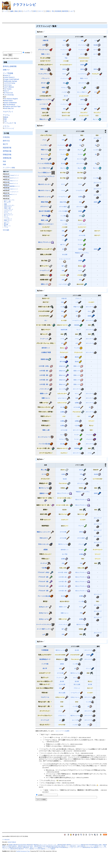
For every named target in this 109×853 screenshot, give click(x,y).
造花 (43, 92)
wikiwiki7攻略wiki (12, 842)
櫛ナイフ (6, 223)
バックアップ (27, 11)
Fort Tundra (7, 89)
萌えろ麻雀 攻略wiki (101, 844)
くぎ (95, 40)
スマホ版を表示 (6, 839)
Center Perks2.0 (9, 77)
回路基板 (76, 325)
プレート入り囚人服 (44, 596)
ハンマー (6, 221)
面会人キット (44, 119)
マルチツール (45, 697)
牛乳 (81, 474)
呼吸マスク (44, 150)
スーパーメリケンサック (43, 624)
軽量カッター (44, 393)
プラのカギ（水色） (44, 572)
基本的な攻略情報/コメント (12, 186)
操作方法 (6, 141)
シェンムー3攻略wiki (50, 848)
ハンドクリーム (82, 73)
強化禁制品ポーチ (44, 659)
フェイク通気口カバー (44, 172)
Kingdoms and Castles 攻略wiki (30, 846)
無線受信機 (64, 329)
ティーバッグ (82, 45)
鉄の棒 (6, 224)
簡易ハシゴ (43, 69)
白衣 (80, 215)
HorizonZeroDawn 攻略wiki (24, 844)
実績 (4, 161)
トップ (5, 11)
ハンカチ (64, 92)
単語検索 (58, 11)
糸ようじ (95, 119)
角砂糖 (95, 45)
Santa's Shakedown (10, 102)
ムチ (43, 634)
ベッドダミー (44, 145)
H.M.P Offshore (9, 87)
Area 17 (6, 91)
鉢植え (44, 87)
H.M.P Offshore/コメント (11, 183)
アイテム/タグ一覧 (10, 123)
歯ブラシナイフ (8, 215)
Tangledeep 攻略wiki (16, 846)
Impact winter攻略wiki (90, 844)
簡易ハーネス (45, 54)
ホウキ (6, 212)
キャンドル (44, 154)
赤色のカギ (62, 380)
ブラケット (78, 298)
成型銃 (45, 549)
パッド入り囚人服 (44, 444)
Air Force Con (8, 93)
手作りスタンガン (9, 205)
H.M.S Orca (7, 85)
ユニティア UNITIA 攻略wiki (48, 847)
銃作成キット (46, 348)
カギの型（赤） (44, 380)
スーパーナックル (9, 200)
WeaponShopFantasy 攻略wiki (57, 846)
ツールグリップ (80, 190)
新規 (48, 11)
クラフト (6, 126)
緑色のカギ (62, 370)
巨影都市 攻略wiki (66, 844)
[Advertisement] (41, 17)
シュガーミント (81, 224)
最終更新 (65, 11)
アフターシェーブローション (64, 119)
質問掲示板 (7, 151)
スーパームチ (45, 720)
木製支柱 (44, 109)
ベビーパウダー (63, 284)
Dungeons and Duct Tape (12, 106)
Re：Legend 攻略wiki (80, 846)
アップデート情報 (9, 167)
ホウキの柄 (82, 235)
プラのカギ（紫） (43, 581)
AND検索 (27, 52)
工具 (5, 121)
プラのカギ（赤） (43, 586)
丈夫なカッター (44, 607)
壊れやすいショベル (44, 196)
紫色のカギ (62, 375)
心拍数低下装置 (46, 352)
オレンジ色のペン (82, 92)
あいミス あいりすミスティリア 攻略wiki (76, 847)
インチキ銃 (44, 664)
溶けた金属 (77, 684)
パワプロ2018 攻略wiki (39, 848)
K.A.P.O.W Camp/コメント (11, 175)
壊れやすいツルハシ (44, 190)
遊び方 (5, 144)
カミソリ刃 (80, 159)
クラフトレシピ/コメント (11, 191)
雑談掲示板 (7, 148)
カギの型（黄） (44, 384)
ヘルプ (71, 11)
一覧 (52, 11)
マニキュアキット (43, 74)
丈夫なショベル (44, 619)
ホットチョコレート (44, 437)
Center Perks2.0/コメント (11, 178)
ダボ (95, 92)
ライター (80, 154)
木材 (64, 40)
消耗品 (6, 117)
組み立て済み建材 (44, 211)
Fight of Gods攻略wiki (61, 847)
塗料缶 (64, 69)
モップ (78, 329)
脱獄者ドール (44, 493)
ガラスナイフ (8, 210)
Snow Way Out (9, 108)
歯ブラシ (63, 244)
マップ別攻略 (8, 73)
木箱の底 (45, 40)
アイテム (6, 115)
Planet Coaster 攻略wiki (44, 846)
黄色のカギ (62, 384)
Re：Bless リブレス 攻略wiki (35, 847)
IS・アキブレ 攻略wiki (28, 848)
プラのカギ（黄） (43, 590)
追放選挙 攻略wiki (13, 844)
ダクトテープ (82, 83)
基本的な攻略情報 (9, 66)
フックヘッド (44, 339)
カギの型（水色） (44, 366)
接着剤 (82, 64)
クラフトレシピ (24, 4)
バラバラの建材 (63, 211)
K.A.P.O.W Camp (9, 83)
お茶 (43, 45)
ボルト (90, 311)
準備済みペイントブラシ (43, 99)
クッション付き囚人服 (44, 163)
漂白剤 (77, 357)
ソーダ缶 (64, 224)
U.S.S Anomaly (9, 95)
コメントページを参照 (62, 731)
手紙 (66, 58)
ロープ (95, 49)
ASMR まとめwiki (6, 846)
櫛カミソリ (7, 225)
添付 (34, 11)
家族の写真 (44, 202)
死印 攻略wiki (34, 844)
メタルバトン (62, 715)
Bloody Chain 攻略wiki (92, 847)
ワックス (63, 154)
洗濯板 (80, 249)
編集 (11, 11)
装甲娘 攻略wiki (18, 848)
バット (44, 140)
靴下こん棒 (7, 201)
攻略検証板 (7, 158)
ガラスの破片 (63, 206)
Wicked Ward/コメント (10, 194)
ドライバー (7, 197)
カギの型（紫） (44, 375)
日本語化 (6, 137)
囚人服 (63, 163)
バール (6, 227)
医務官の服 (44, 359)
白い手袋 (64, 554)
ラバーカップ (8, 213)
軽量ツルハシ (8, 220)
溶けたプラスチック (44, 242)
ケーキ (44, 474)
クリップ (81, 544)
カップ (6, 216)
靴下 (63, 266)
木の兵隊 (64, 254)
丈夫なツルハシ (44, 613)
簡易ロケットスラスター (46, 224)
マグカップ (64, 87)
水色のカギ (62, 366)
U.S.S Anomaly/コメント (11, 180)
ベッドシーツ (64, 49)
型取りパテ (44, 284)
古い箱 (62, 407)
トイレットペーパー (64, 259)
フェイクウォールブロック (46, 176)
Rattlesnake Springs (10, 81)
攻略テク (6, 70)
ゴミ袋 (62, 306)
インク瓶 (95, 178)
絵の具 (81, 469)
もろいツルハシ (62, 398)
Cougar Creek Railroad (11, 79)
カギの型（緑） (44, 370)
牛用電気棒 (44, 650)
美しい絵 (44, 469)
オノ (45, 320)
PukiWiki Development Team (23, 851)
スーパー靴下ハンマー (44, 629)
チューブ (80, 149)
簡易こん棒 (7, 208)
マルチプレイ (8, 111)
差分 (20, 11)
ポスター (44, 83)
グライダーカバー (43, 49)
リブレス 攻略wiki (69, 846)
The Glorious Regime (11, 99)
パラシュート (45, 78)
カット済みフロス (44, 168)
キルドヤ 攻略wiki (9, 847)
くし (82, 119)
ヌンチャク (7, 202)
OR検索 (5, 55)
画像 (4, 164)
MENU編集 (6, 230)
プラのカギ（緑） (43, 577)
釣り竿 (66, 96)
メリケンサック (8, 209)
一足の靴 (76, 425)
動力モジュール (44, 488)
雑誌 (64, 83)
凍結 (16, 11)
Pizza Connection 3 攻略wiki (20, 847)
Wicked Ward (8, 100)
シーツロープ (8, 219)
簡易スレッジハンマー (44, 532)
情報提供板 (7, 154)
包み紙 (65, 479)
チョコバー (89, 434)
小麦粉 (63, 474)
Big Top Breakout (9, 104)
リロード (41, 11)
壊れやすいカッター (44, 184)
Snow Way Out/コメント (11, 189)
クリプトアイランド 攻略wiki (78, 844)
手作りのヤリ (8, 206)
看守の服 (44, 215)
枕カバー (63, 220)
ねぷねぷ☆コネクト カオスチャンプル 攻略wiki (49, 844)
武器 (5, 119)
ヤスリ (64, 73)
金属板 (80, 196)
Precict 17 (7, 75)
